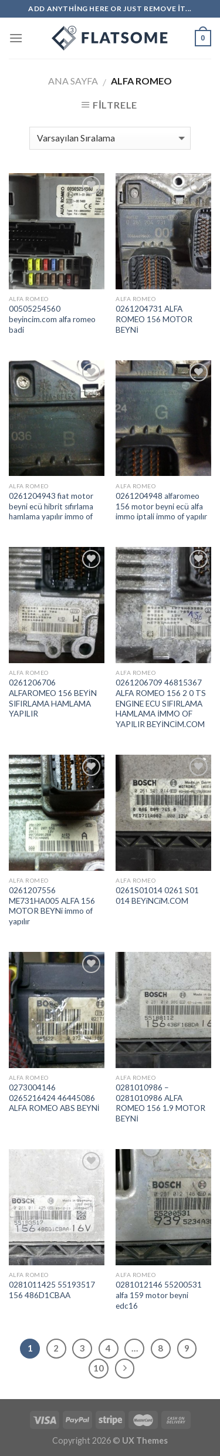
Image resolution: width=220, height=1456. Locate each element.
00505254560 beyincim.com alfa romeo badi (52, 319)
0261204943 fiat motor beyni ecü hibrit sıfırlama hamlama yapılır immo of (51, 506)
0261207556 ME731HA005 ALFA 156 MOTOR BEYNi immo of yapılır (52, 906)
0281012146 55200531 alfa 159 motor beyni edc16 (159, 1295)
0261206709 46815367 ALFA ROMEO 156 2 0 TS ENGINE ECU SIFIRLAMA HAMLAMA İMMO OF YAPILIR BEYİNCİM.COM (161, 703)
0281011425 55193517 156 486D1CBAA (52, 1290)
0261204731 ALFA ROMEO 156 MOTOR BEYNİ (154, 319)
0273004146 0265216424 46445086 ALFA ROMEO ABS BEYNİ (54, 1098)
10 (98, 1368)
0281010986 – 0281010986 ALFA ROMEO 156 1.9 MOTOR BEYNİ (160, 1103)
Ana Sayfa (73, 80)
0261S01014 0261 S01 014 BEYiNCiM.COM (157, 896)
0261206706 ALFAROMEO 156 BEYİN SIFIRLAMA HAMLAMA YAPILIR (53, 698)
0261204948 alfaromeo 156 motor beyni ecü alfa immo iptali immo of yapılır (161, 506)
